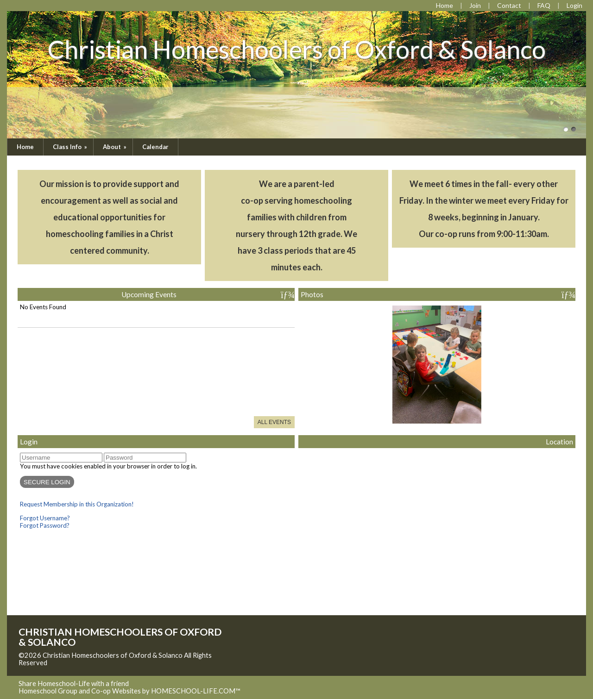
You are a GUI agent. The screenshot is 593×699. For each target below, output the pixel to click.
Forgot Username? (45, 518)
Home (25, 146)
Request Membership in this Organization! (77, 504)
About (115, 146)
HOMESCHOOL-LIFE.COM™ (195, 691)
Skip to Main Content (88, 663)
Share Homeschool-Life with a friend (74, 683)
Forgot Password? (44, 525)
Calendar (155, 146)
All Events (274, 422)
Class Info (70, 146)
